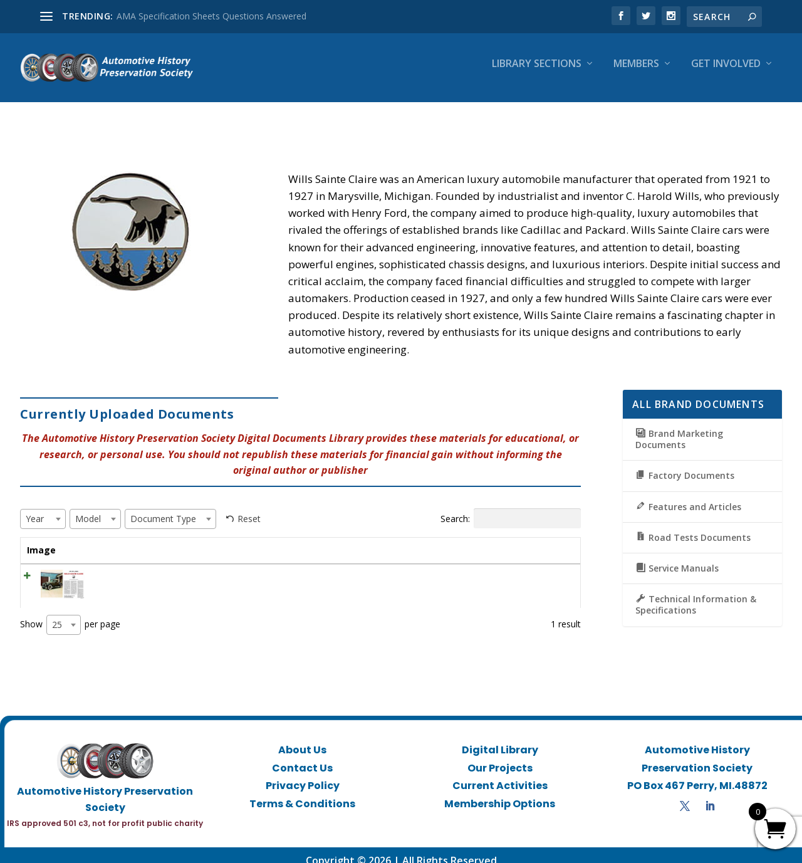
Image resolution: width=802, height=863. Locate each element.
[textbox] (38, 507)
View (537, 569)
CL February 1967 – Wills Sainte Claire (159, 565)
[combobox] (43, 508)
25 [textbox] (57, 613)
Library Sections (536, 73)
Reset (249, 507)
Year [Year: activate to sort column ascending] (294, 539)
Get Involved (726, 73)
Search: (510, 507)
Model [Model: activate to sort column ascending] (351, 539)
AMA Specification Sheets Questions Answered (211, 16)
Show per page (70, 614)
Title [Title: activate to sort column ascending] (94, 539)
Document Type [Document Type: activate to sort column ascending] (434, 539)
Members (636, 73)
